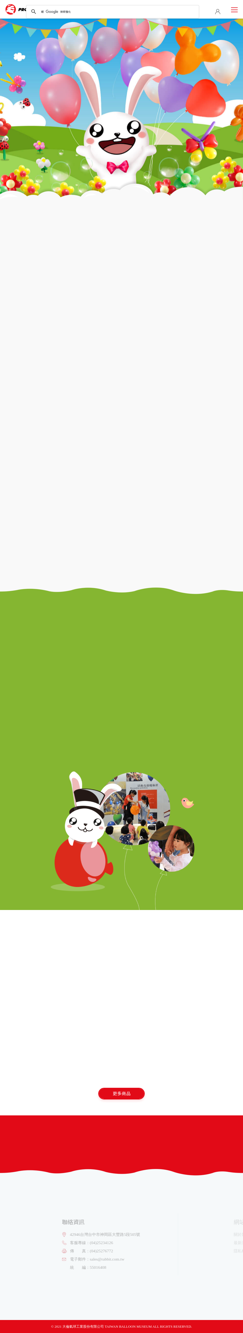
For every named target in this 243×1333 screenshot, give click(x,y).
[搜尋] (111, 11)
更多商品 (122, 1093)
